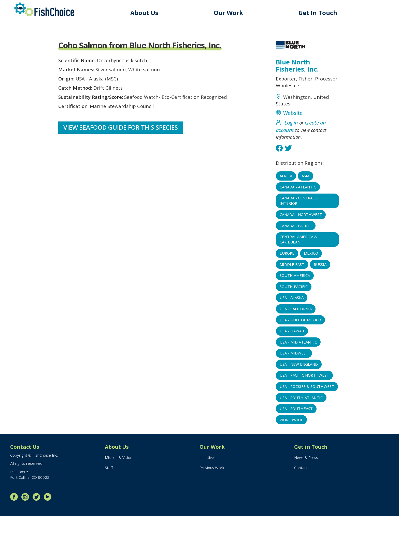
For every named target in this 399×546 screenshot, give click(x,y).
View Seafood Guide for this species (121, 132)
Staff (109, 498)
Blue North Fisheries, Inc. (297, 66)
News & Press (307, 487)
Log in (291, 125)
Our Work (230, 12)
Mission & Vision (119, 487)
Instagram (26, 527)
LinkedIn (49, 527)
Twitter (38, 527)
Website (293, 116)
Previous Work (212, 498)
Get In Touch (318, 12)
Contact (301, 498)
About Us (146, 12)
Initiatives (208, 487)
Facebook (15, 527)
